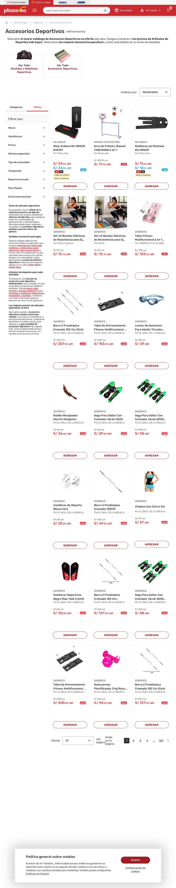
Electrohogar (18, 22)
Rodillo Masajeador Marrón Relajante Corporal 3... (65, 417)
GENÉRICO (59, 231)
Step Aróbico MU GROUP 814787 (69, 148)
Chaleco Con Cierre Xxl (150, 506)
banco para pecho (29, 250)
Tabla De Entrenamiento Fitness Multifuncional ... (110, 327)
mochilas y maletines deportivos (26, 293)
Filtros (37, 107)
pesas (29, 288)
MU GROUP (59, 142)
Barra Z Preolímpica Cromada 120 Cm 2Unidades (107, 597)
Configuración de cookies (135, 869)
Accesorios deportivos (59, 22)
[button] (105, 11)
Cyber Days (15, 267)
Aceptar (135, 860)
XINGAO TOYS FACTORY (107, 142)
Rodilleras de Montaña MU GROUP (149, 148)
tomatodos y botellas (20, 295)
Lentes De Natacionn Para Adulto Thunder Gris (149, 327)
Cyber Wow (34, 264)
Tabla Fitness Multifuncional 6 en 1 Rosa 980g (148, 238)
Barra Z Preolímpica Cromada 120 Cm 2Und (150, 686)
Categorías (16, 107)
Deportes (36, 22)
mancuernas (23, 245)
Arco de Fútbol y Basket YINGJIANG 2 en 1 (110, 148)
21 (78, 740)
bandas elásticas (28, 290)
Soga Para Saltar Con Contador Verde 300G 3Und (149, 597)
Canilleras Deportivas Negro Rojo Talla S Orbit (68, 596)
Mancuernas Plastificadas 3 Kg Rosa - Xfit (110, 686)
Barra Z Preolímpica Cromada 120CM (107, 507)
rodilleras (14, 248)
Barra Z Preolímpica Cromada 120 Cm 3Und (68, 327)
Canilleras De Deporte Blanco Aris (67, 507)
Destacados (155, 92)
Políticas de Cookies (37, 873)
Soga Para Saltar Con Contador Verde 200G (108, 417)
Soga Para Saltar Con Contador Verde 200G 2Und (149, 417)
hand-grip (36, 245)
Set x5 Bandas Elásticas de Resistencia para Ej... (69, 237)
